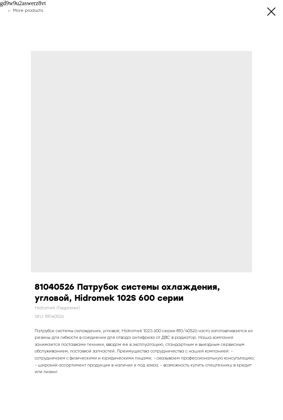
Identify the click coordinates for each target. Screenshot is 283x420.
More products (28, 10)
